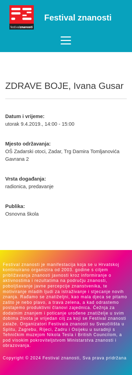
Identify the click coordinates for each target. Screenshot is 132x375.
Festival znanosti (77, 17)
